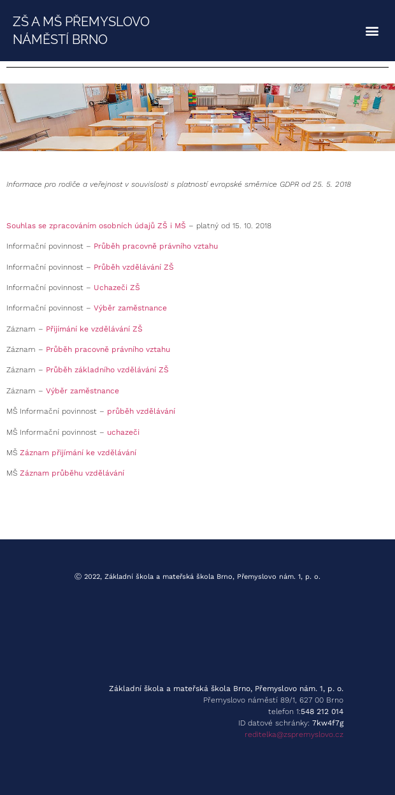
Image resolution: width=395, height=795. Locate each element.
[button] (371, 30)
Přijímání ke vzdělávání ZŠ (94, 329)
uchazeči (123, 432)
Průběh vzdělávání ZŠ (134, 267)
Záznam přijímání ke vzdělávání (78, 452)
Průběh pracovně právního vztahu (156, 246)
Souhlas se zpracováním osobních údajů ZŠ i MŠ (96, 225)
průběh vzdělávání (141, 411)
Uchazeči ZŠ (117, 287)
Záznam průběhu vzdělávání (72, 473)
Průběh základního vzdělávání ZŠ (107, 369)
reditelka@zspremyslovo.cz (294, 734)
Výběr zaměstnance (130, 307)
